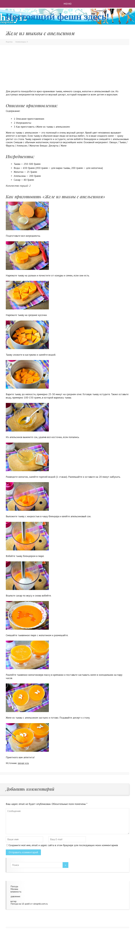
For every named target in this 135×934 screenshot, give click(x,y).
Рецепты (9, 42)
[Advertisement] (67, 69)
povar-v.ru (23, 763)
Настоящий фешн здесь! (57, 16)
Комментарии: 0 (21, 42)
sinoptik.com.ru (40, 903)
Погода (14, 886)
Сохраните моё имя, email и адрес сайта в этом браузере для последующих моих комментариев (63, 845)
